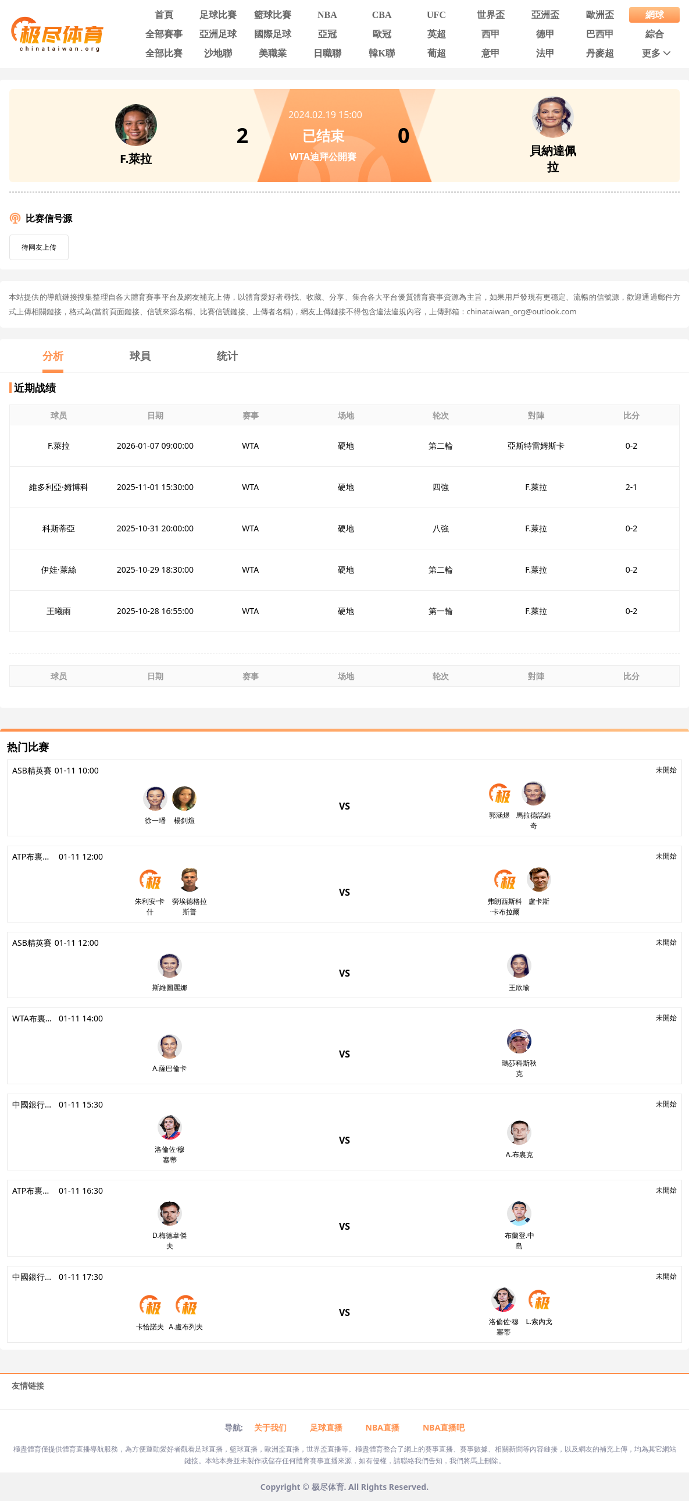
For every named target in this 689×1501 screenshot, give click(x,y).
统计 (227, 356)
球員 (140, 356)
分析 (52, 356)
